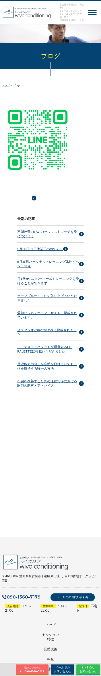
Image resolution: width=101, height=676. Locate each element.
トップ (6, 85)
